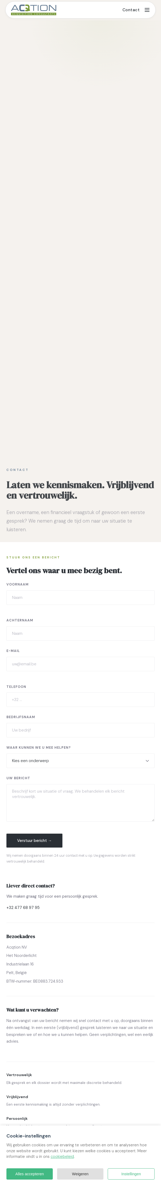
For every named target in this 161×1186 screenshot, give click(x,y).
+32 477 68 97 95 (23, 907)
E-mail (13, 651)
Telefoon (16, 687)
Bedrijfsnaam (20, 717)
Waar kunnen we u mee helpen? (38, 747)
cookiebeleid (62, 1156)
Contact (131, 10)
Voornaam (17, 584)
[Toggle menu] (147, 10)
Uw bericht (18, 778)
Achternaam (19, 620)
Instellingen (131, 1174)
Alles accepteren (29, 1174)
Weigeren (80, 1174)
